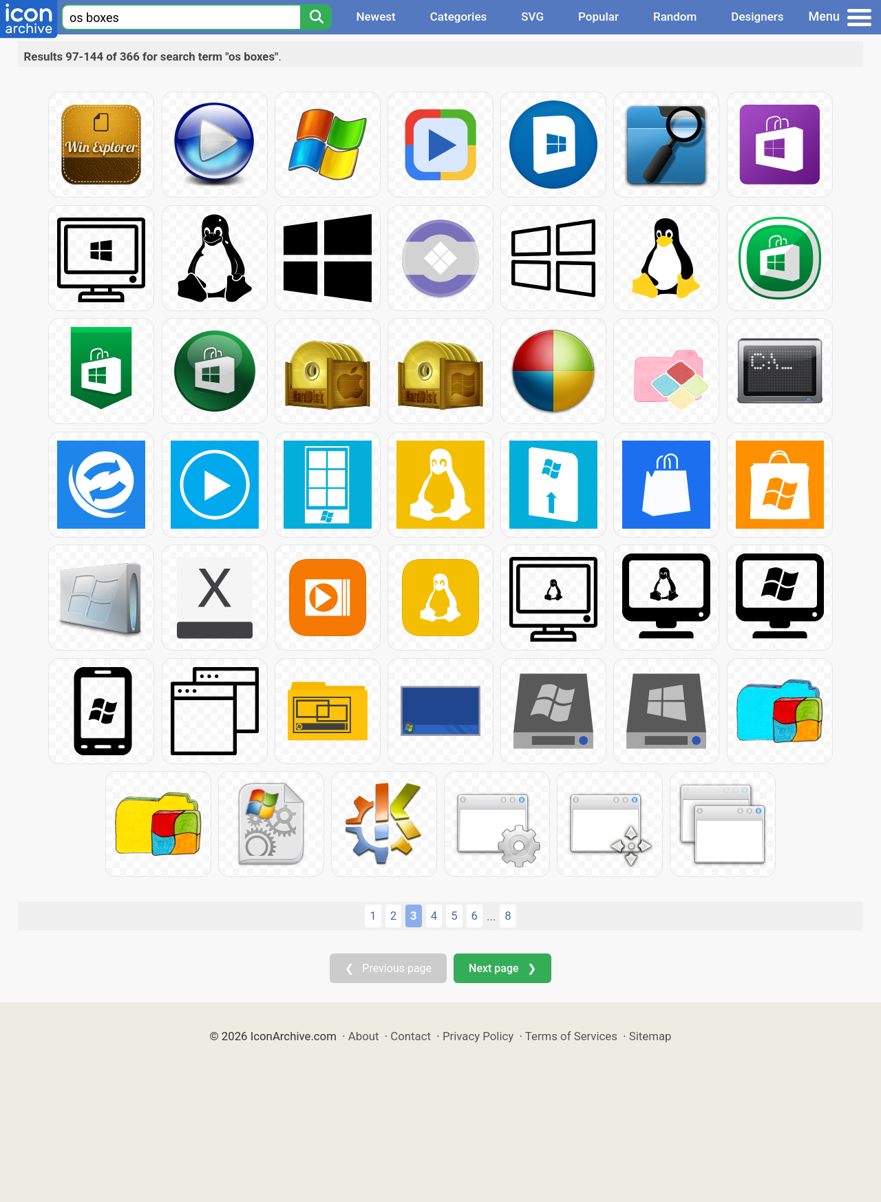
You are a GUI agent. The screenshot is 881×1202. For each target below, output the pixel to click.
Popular (598, 16)
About (363, 1036)
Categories (458, 16)
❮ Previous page (388, 968)
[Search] (316, 17)
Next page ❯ (502, 968)
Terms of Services (571, 1036)
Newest (375, 16)
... (491, 916)
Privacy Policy (478, 1036)
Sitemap (650, 1036)
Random (675, 16)
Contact (410, 1036)
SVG (532, 16)
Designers (757, 16)
